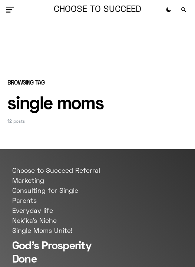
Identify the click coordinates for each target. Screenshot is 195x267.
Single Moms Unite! (42, 231)
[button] (11, 9)
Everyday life (32, 211)
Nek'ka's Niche (34, 221)
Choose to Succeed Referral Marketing (56, 176)
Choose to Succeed (97, 10)
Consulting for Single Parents (45, 196)
